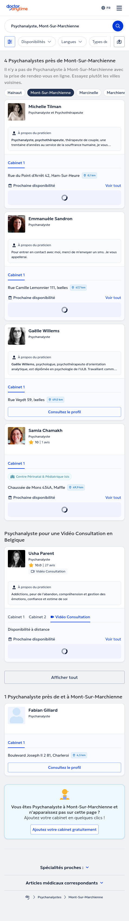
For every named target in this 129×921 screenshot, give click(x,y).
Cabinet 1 (16, 162)
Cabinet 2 (37, 616)
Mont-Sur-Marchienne (51, 92)
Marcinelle (88, 92)
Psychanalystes (49, 897)
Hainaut (15, 92)
